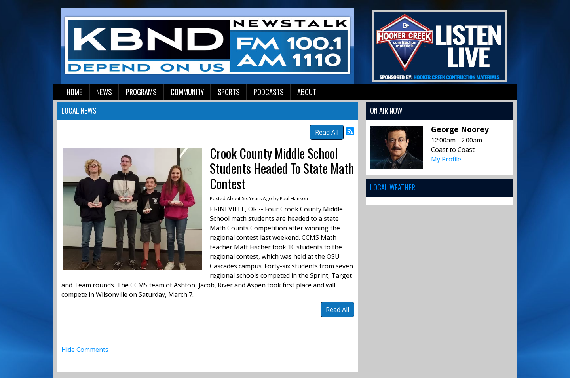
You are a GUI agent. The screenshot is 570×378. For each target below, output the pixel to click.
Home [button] (74, 91)
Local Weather (392, 187)
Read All (326, 132)
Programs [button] (141, 91)
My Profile (446, 159)
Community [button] (187, 91)
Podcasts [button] (268, 91)
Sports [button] (228, 91)
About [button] (306, 91)
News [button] (104, 91)
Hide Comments (84, 349)
